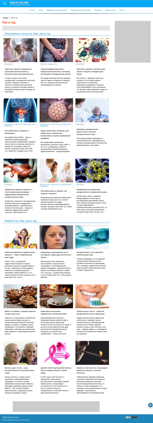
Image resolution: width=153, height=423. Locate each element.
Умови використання (10, 417)
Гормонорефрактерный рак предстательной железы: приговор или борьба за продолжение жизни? (55, 71)
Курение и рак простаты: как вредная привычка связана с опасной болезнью (87, 370)
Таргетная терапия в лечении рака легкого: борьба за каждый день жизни (89, 71)
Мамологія (8, 64)
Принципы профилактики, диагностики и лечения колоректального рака (86, 131)
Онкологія (78, 64)
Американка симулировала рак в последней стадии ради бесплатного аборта (53, 254)
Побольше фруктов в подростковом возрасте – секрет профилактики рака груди (20, 254)
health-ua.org (22, 3)
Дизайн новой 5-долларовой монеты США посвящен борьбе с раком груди (54, 370)
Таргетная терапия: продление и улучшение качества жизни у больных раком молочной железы (19, 71)
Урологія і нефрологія (47, 64)
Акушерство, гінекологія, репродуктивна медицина (19, 125)
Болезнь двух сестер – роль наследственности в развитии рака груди (19, 370)
